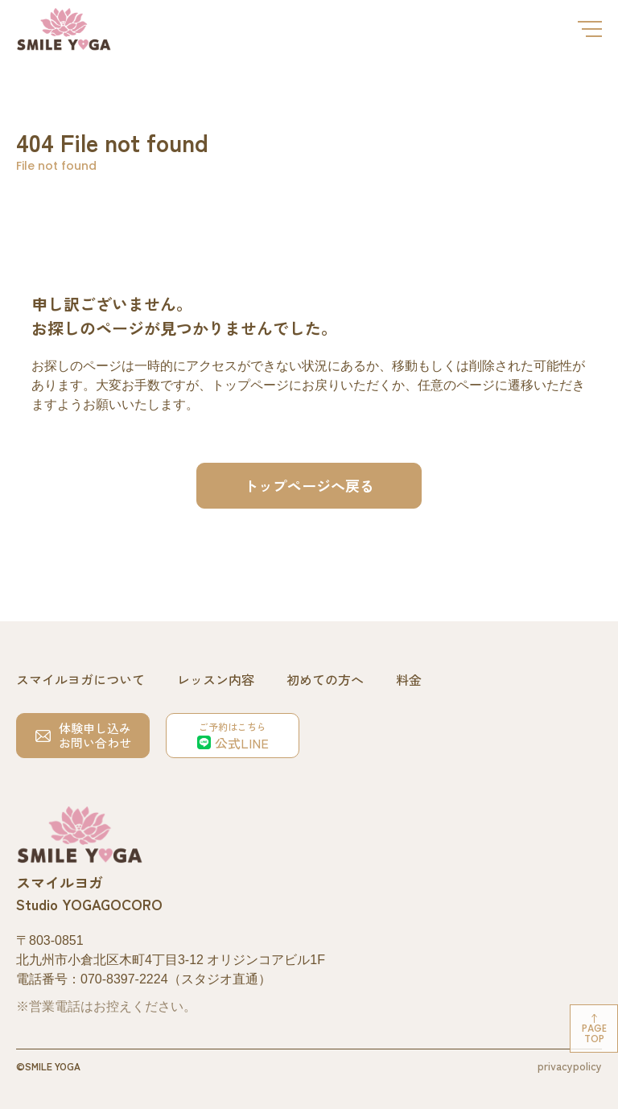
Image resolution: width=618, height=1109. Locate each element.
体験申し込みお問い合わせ (83, 735)
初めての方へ (325, 679)
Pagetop (594, 1033)
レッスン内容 (215, 679)
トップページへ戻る (309, 485)
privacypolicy (570, 1065)
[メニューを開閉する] (590, 29)
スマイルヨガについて (80, 679)
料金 (409, 679)
